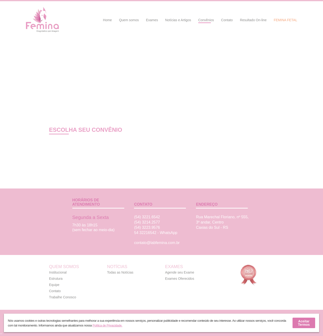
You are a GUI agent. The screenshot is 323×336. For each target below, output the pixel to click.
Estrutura (56, 278)
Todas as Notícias (120, 272)
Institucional (58, 272)
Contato (227, 20)
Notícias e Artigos (178, 20)
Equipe (54, 285)
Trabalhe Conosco (62, 297)
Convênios (206, 20)
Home (107, 20)
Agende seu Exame (179, 272)
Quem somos (129, 20)
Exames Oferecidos (179, 278)
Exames (152, 20)
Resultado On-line (253, 20)
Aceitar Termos (304, 322)
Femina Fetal (285, 20)
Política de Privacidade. (107, 325)
